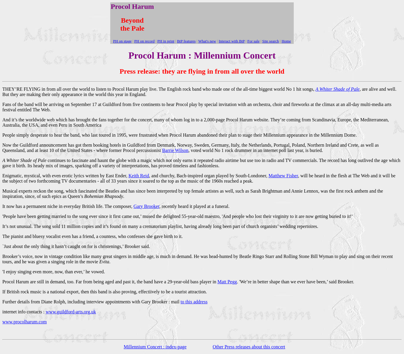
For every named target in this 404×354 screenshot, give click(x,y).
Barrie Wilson (175, 150)
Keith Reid (138, 175)
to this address (194, 301)
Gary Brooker (146, 206)
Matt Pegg (227, 281)
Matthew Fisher (283, 175)
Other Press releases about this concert (249, 346)
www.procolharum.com (24, 321)
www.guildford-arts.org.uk (71, 311)
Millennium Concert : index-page (155, 346)
